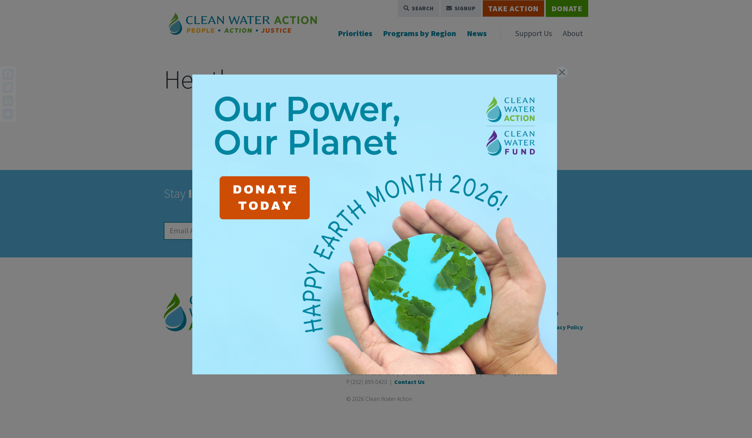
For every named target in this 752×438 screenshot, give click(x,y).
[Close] (562, 72)
